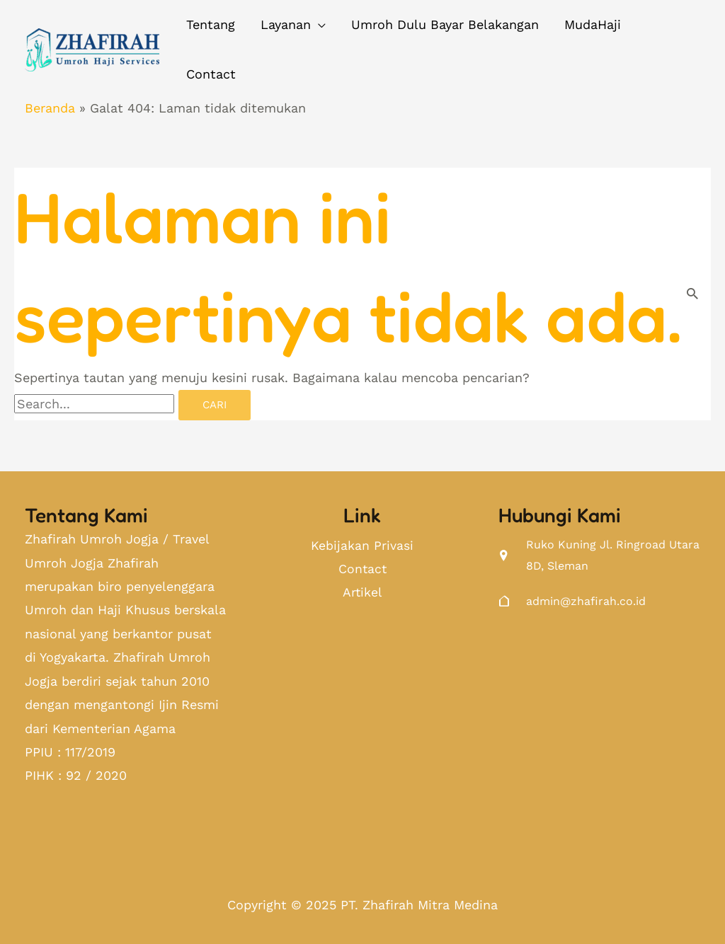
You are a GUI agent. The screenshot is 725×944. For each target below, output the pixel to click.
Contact (362, 570)
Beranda (50, 107)
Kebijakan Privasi (362, 546)
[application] (318, 25)
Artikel (362, 593)
